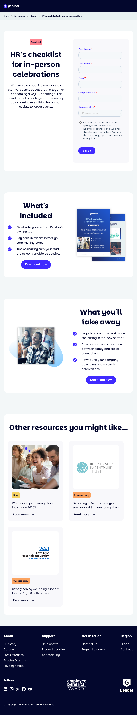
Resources (19, 16)
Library (33, 16)
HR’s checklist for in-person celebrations (62, 16)
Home (6, 16)
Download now (36, 265)
